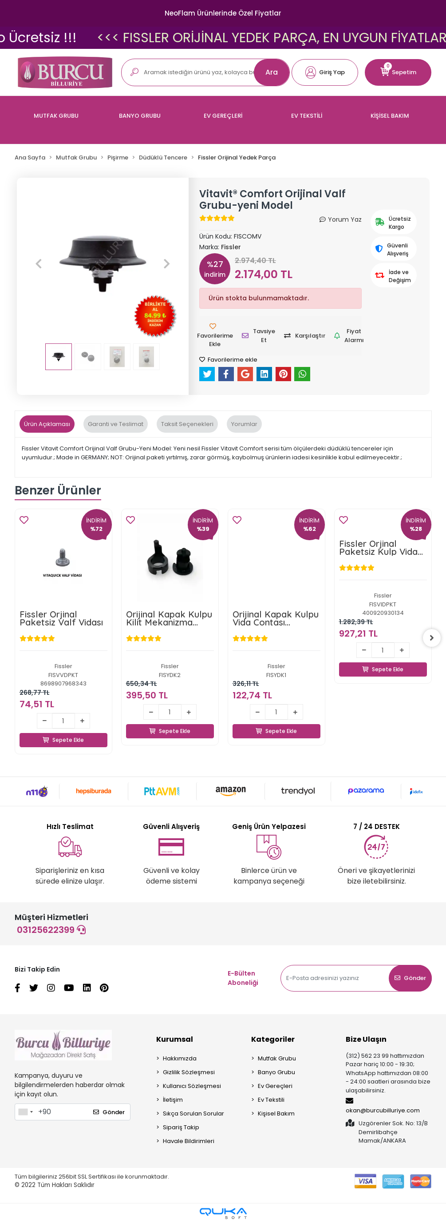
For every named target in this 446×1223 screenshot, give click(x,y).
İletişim (173, 1100)
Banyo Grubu (276, 1072)
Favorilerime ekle (228, 359)
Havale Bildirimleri (188, 1141)
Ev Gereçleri (275, 1086)
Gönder (410, 978)
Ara (271, 72)
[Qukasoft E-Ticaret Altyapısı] (223, 1213)
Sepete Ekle (63, 729)
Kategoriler (273, 1039)
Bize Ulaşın (366, 1039)
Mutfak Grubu (277, 1058)
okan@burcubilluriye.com (383, 1106)
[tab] (47, 424)
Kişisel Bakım (276, 1113)
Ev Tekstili (271, 1100)
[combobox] (25, 1112)
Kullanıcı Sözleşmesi (192, 1086)
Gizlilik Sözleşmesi (189, 1072)
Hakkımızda (180, 1058)
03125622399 (51, 930)
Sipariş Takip (181, 1127)
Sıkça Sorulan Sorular (193, 1113)
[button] (325, 72)
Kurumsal (174, 1039)
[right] (432, 638)
